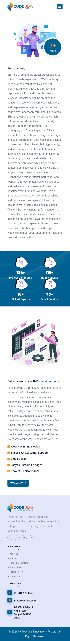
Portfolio (14, 558)
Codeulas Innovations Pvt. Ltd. (39, 631)
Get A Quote (18, 483)
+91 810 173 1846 (23, 592)
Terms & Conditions (19, 563)
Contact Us (15, 576)
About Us (14, 554)
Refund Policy (16, 572)
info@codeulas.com (24, 600)
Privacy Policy (16, 567)
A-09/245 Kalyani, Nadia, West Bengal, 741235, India (23, 612)
